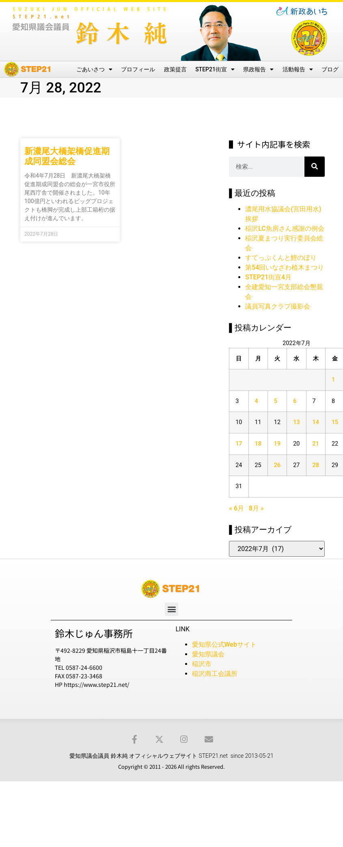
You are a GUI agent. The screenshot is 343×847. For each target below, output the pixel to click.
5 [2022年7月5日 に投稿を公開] (275, 401)
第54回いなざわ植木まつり (284, 267)
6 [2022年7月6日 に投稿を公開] (294, 401)
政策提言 (175, 69)
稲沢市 (201, 664)
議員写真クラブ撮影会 (277, 306)
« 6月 (236, 508)
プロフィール (138, 69)
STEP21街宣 (215, 69)
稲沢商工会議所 (214, 674)
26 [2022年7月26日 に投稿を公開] (277, 465)
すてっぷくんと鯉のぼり (281, 258)
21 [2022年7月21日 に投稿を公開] (316, 443)
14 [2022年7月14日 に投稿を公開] (316, 422)
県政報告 (258, 69)
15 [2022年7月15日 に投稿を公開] (335, 422)
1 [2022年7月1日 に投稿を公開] (333, 379)
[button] (171, 609)
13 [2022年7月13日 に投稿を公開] (296, 422)
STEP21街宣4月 (268, 277)
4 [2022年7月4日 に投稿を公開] (256, 401)
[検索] (314, 167)
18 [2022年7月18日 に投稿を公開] (258, 443)
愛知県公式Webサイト (224, 644)
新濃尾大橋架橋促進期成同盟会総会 (67, 156)
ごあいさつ (94, 69)
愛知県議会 (208, 654)
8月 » (256, 508)
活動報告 (298, 69)
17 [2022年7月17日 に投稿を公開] (238, 443)
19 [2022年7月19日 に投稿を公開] (277, 443)
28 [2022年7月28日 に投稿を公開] (316, 465)
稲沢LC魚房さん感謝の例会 (284, 228)
